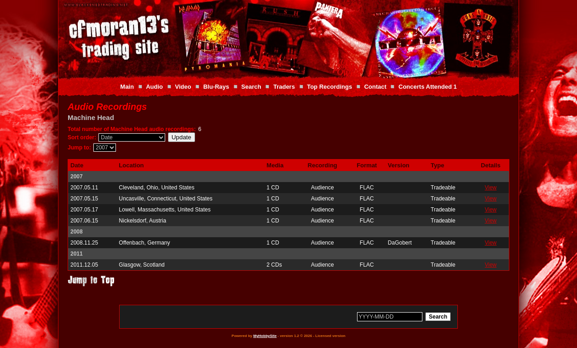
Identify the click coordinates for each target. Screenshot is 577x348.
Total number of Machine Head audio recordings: (132, 129)
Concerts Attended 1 (427, 86)
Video (183, 86)
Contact (375, 86)
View (490, 187)
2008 (76, 231)
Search (251, 86)
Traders (284, 86)
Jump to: (79, 147)
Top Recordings (329, 86)
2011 (76, 254)
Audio (154, 86)
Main (127, 86)
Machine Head (91, 117)
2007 (76, 176)
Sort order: (82, 137)
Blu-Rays (216, 86)
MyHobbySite (265, 336)
